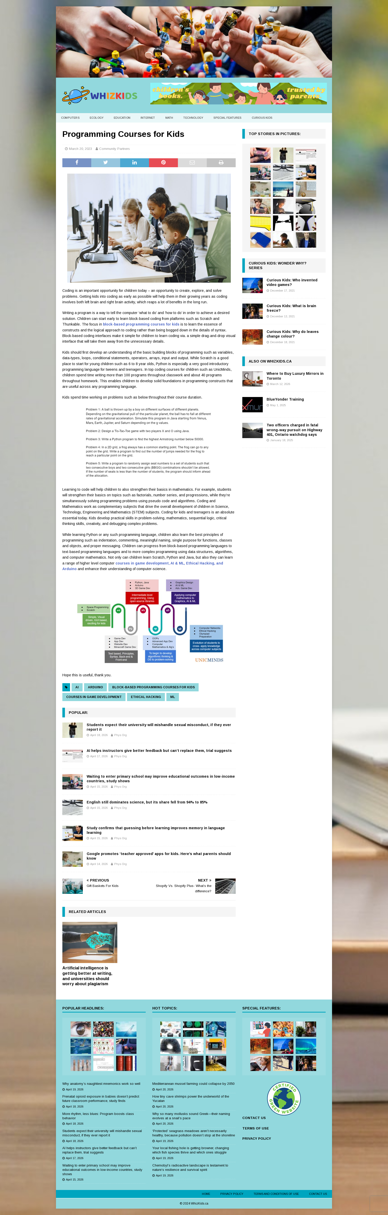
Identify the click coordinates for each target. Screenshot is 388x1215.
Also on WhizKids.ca (270, 361)
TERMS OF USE (255, 1128)
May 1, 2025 (278, 405)
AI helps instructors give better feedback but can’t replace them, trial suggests (159, 751)
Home (206, 1193)
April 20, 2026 (164, 1089)
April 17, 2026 (99, 756)
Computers (70, 117)
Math (169, 117)
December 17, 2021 (282, 290)
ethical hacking (146, 697)
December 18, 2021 (282, 342)
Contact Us (318, 1193)
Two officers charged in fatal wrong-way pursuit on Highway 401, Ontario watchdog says (294, 429)
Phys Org (120, 735)
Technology (193, 117)
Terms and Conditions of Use (276, 1193)
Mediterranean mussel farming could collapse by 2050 (193, 1084)
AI (77, 687)
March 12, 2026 (280, 384)
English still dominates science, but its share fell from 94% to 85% (147, 802)
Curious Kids (262, 117)
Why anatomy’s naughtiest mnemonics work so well (101, 1084)
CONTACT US (254, 1118)
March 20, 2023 (80, 149)
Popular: (78, 713)
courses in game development (94, 697)
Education (122, 117)
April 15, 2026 (99, 786)
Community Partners (114, 149)
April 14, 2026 (99, 863)
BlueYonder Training (285, 399)
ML (172, 697)
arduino (95, 687)
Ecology (97, 117)
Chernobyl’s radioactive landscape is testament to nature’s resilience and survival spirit (190, 1167)
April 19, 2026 (74, 1089)
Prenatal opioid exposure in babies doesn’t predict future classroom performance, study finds (100, 1098)
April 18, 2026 (99, 735)
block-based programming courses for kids (141, 324)
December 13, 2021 (282, 316)
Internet (148, 117)
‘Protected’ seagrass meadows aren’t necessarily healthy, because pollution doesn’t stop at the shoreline (193, 1133)
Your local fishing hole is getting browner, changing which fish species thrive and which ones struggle (190, 1150)
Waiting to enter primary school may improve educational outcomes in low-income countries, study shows (102, 1169)
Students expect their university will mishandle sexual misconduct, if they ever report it (102, 1133)
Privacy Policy (231, 1193)
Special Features (227, 117)
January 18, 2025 (281, 440)
